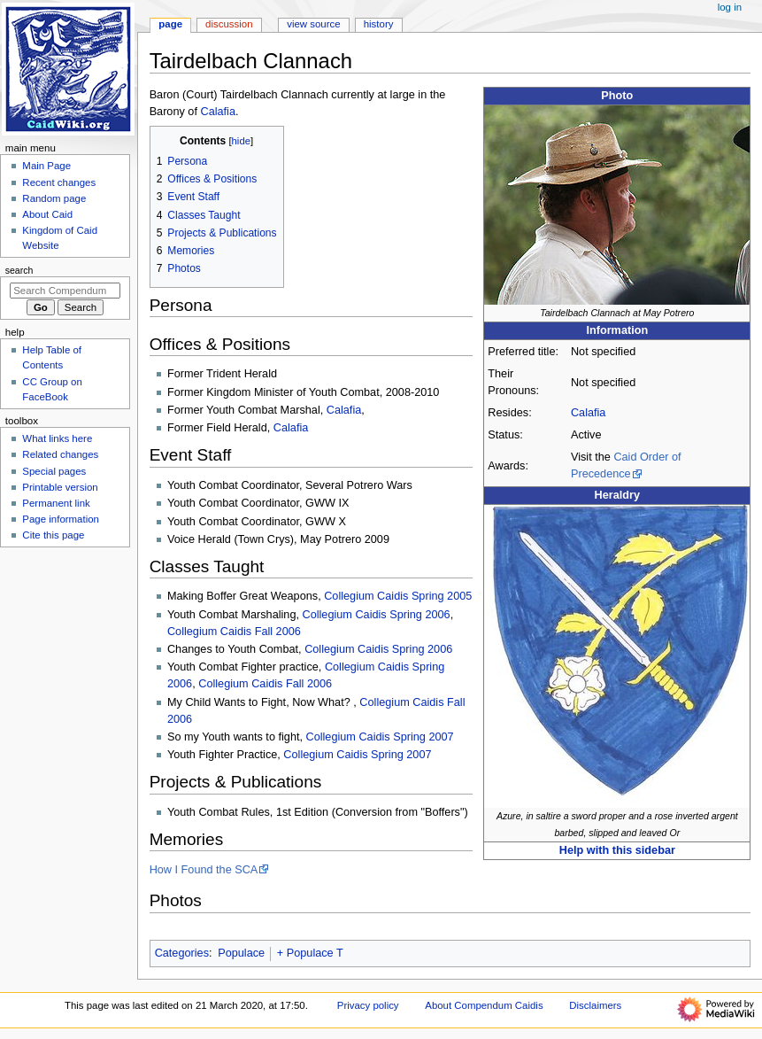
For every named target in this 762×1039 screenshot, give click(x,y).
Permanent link (55, 503)
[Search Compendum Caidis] (65, 291)
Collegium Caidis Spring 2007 (380, 737)
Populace (241, 953)
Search (19, 270)
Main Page (46, 165)
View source (313, 24)
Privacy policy (368, 1005)
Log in (730, 7)
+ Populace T (310, 953)
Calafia (588, 413)
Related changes (60, 454)
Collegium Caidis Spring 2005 (398, 596)
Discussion (228, 24)
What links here (57, 438)
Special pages (54, 471)
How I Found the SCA (204, 870)
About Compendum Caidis (484, 1005)
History (379, 24)
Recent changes (59, 182)
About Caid (47, 214)
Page (170, 24)
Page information (60, 519)
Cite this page (53, 535)
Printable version (59, 487)
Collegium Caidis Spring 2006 (376, 615)
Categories (182, 953)
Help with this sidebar (617, 850)
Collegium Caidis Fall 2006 (234, 631)
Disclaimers (595, 1005)
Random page (54, 198)
